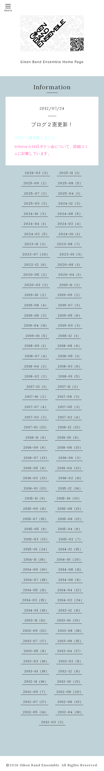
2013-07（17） (35, 641)
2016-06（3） (70, 458)
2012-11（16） (36, 681)
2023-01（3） (71, 254)
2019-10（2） (36, 295)
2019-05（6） (70, 315)
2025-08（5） (70, 183)
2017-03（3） (36, 417)
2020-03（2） (37, 285)
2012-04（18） (70, 712)
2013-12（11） (70, 610)
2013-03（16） (36, 661)
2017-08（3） (69, 396)
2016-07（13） (36, 458)
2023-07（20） (36, 254)
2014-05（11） (35, 590)
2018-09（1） (36, 346)
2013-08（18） (70, 630)
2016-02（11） (70, 478)
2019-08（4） (36, 305)
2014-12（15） (70, 549)
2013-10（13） (69, 620)
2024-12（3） (70, 203)
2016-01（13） (36, 488)
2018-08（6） (69, 346)
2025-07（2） (36, 193)
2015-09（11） (35, 508)
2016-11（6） (37, 437)
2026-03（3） (37, 173)
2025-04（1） (70, 193)
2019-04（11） (36, 325)
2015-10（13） (69, 498)
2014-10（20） (70, 559)
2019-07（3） (70, 305)
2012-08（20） (69, 692)
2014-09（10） (36, 569)
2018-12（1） (69, 336)
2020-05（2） (36, 274)
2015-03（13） (36, 539)
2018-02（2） (36, 376)
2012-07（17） (35, 702)
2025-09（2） (36, 183)
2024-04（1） (36, 224)
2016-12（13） (70, 427)
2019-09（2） (69, 295)
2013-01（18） (36, 671)
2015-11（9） (36, 498)
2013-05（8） (36, 651)
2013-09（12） (36, 630)
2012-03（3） (53, 722)
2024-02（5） (36, 234)
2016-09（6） (35, 447)
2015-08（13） (70, 508)
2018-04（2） (36, 366)
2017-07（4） (36, 407)
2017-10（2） (36, 396)
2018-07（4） (37, 356)
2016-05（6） (35, 468)
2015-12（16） (70, 488)
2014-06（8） (70, 580)
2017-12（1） (37, 386)
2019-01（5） (37, 336)
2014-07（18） (36, 580)
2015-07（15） (35, 519)
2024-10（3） (36, 214)
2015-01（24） (36, 549)
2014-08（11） (70, 569)
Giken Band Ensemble (39, 765)
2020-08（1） (69, 264)
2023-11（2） (36, 244)
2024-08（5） (70, 214)
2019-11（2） (70, 285)
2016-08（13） (70, 447)
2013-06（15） (70, 641)
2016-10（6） (69, 437)
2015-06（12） (70, 519)
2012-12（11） (70, 671)
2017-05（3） (70, 407)
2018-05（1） (70, 356)
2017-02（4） (70, 417)
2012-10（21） (69, 681)
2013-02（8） (71, 661)
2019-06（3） (36, 315)
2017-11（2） (69, 386)
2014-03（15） (35, 600)
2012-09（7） (35, 692)
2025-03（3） (36, 203)
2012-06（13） (70, 702)
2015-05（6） (36, 529)
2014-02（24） (70, 600)
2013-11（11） (35, 620)
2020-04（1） (70, 274)
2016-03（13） (36, 478)
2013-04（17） (70, 651)
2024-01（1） (70, 234)
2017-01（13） (36, 427)
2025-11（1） (70, 173)
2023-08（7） (69, 244)
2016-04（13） (70, 468)
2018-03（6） (70, 366)
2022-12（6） (36, 264)
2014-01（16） (36, 610)
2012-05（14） (36, 712)
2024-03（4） (70, 224)
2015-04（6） (70, 529)
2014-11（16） (35, 559)
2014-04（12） (70, 590)
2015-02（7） (71, 539)
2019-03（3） (70, 325)
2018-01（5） (70, 376)
